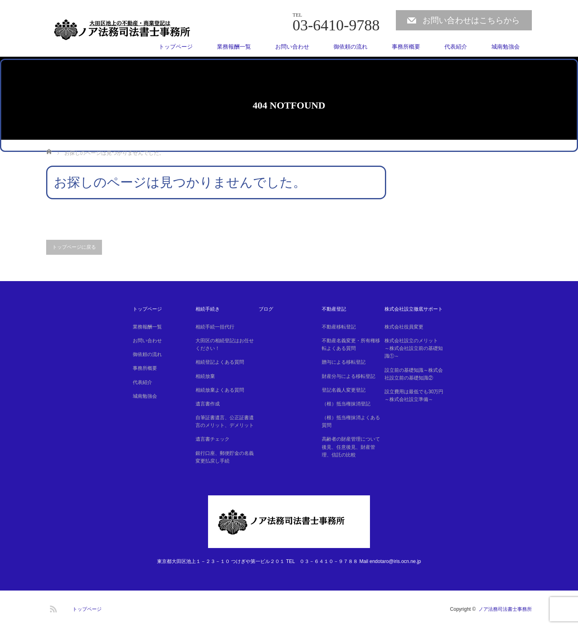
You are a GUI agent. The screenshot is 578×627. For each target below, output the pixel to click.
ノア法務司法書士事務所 (505, 609)
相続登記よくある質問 (220, 362)
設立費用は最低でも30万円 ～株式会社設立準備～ (415, 395)
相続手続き (208, 309)
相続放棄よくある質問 (220, 390)
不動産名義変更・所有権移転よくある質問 (351, 344)
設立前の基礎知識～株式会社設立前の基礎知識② (414, 374)
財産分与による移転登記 (348, 376)
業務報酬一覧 (234, 46)
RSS (52, 607)
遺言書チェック (213, 439)
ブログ (266, 309)
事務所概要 (406, 46)
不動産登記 (334, 309)
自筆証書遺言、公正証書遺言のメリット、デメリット (225, 421)
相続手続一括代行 (215, 327)
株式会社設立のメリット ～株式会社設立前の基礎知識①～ (414, 348)
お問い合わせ (292, 46)
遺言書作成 (208, 404)
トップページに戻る (74, 247)
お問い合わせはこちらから (471, 20)
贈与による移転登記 (344, 362)
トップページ (176, 46)
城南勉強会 (505, 46)
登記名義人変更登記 (344, 390)
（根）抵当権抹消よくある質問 (351, 421)
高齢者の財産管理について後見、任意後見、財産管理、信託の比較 (351, 446)
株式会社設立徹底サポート (414, 309)
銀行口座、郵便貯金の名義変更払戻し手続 (225, 457)
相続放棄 (205, 376)
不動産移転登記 (339, 327)
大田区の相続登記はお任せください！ (225, 344)
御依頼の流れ (351, 46)
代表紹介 (455, 46)
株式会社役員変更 (404, 327)
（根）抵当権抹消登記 (346, 404)
